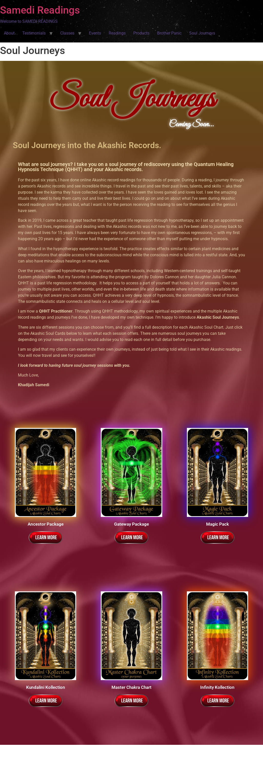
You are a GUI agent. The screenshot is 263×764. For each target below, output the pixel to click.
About (9, 33)
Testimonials (34, 33)
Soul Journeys (202, 33)
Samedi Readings (40, 10)
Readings (117, 33)
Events (95, 33)
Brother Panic (169, 33)
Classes (67, 33)
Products (141, 33)
